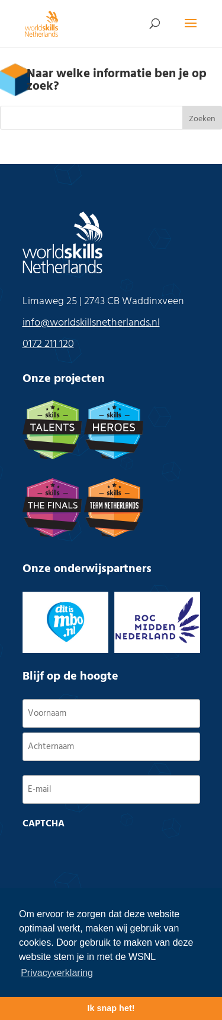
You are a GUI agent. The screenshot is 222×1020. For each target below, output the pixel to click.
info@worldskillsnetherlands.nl (91, 322)
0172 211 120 (48, 344)
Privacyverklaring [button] (57, 973)
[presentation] (112, 858)
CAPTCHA (43, 824)
